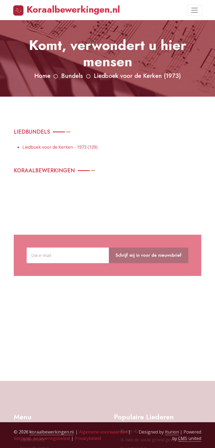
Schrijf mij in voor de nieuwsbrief (149, 274)
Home (42, 75)
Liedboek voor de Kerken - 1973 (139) (60, 147)
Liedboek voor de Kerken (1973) (137, 75)
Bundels (72, 75)
